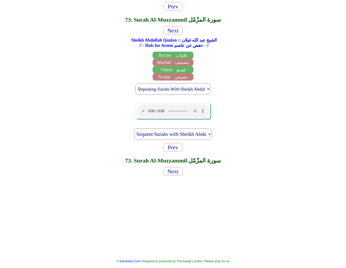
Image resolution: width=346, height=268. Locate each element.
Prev (173, 6)
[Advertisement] (173, 217)
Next (173, 30)
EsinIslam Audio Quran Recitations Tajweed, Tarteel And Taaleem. (173, 111)
